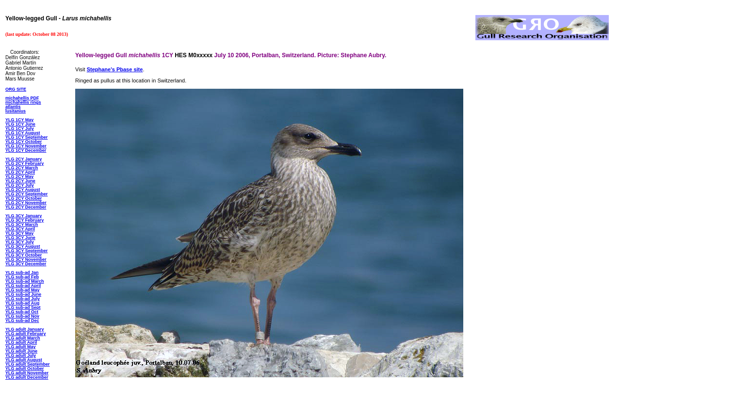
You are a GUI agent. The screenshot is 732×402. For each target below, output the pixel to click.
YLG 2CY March (21, 167)
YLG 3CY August (22, 246)
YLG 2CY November (26, 202)
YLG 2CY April (20, 172)
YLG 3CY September (26, 250)
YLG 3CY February (24, 220)
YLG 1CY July (19, 128)
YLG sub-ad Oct (21, 311)
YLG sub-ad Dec (22, 320)
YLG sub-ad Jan (22, 272)
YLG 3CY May (19, 233)
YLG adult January (24, 329)
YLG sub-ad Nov (22, 316)
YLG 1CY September (26, 137)
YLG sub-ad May (22, 290)
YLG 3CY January (23, 215)
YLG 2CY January (23, 159)
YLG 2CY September (26, 194)
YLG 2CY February (24, 163)
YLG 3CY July (19, 242)
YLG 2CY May (19, 176)
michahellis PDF (22, 98)
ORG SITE (15, 89)
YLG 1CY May (19, 119)
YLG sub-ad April (23, 285)
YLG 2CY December (25, 207)
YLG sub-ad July (22, 298)
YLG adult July (20, 355)
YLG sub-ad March (24, 281)
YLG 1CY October (23, 141)
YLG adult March (22, 338)
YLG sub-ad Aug (22, 303)
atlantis (13, 106)
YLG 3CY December (25, 263)
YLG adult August (23, 359)
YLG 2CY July (19, 185)
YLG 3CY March (21, 224)
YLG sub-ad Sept (23, 307)
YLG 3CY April (20, 228)
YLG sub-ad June (23, 294)
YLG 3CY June (20, 237)
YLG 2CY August (22, 189)
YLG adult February (25, 333)
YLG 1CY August (22, 132)
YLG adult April (21, 342)
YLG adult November (27, 372)
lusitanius (15, 111)
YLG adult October (24, 368)
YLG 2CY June (20, 180)
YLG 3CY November (26, 259)
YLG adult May (20, 346)
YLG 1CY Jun (19, 124)
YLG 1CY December (25, 150)
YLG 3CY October (23, 255)
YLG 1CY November (26, 146)
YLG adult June (21, 351)
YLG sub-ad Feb (22, 276)
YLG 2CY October (23, 198)
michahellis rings (23, 102)
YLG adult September (27, 364)
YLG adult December (27, 377)
